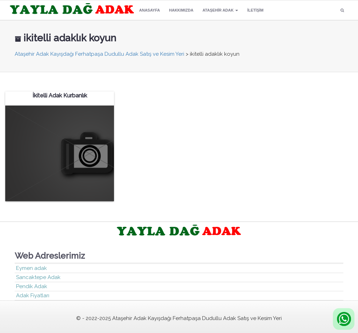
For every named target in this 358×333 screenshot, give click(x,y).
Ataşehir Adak (220, 10)
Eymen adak (31, 268)
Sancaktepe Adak (38, 277)
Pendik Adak (31, 286)
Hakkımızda (181, 10)
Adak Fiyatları (32, 295)
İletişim (255, 10)
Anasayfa (149, 10)
